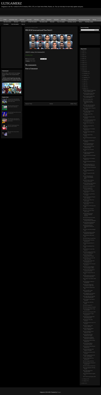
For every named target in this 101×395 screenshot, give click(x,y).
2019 (83, 64)
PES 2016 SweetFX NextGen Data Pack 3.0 (88, 241)
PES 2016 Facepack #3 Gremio (89, 217)
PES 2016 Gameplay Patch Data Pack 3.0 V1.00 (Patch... (89, 252)
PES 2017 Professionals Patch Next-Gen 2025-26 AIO (13, 126)
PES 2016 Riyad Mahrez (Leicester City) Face (88, 344)
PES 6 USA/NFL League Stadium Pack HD (88, 291)
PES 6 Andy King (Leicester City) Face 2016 (88, 112)
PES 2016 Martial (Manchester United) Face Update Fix (89, 223)
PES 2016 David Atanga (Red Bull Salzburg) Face (88, 317)
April (84, 86)
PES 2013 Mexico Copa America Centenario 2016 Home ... (89, 184)
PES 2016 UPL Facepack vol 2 (89, 186)
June (84, 83)
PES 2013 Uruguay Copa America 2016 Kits (88, 326)
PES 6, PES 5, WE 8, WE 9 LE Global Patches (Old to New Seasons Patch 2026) (11, 75)
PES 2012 (16, 21)
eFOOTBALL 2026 (13, 19)
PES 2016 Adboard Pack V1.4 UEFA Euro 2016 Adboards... (89, 165)
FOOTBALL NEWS (89, 21)
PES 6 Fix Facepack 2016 (88, 99)
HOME (5, 19)
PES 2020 (29, 19)
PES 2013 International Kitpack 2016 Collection (89, 197)
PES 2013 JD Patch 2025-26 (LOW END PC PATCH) (13, 106)
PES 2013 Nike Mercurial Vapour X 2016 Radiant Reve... (88, 177)
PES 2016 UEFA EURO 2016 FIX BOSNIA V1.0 (88, 261)
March (84, 88)
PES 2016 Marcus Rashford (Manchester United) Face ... (89, 338)
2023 (83, 56)
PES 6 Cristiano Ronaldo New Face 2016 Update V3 (89, 97)
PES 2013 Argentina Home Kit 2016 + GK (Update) (89, 356)
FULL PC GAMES (61, 21)
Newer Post (28, 103)
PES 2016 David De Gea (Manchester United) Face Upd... (88, 226)
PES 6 (42, 19)
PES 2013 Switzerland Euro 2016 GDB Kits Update (88, 144)
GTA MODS (6, 24)
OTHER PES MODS (32, 21)
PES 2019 (36, 19)
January (85, 380)
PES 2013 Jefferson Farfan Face (89, 365)
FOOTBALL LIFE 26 (72, 21)
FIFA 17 (80, 21)
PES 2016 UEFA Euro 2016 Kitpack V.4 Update (88, 350)
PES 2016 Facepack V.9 (87, 305)
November (85, 73)
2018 (83, 66)
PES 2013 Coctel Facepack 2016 (89, 311)
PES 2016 (23, 21)
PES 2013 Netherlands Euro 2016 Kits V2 (88, 359)
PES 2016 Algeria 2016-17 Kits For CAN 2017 (89, 309)
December (85, 71)
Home (51, 103)
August (84, 79)
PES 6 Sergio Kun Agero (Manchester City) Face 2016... (88, 102)
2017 (83, 68)
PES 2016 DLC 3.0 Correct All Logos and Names (89, 258)
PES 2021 (22, 19)
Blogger (59, 392)
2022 (83, 58)
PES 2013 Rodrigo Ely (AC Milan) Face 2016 (88, 332)
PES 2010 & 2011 (7, 21)
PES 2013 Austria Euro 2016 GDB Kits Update (88, 147)
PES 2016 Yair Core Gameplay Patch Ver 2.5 (89, 129)
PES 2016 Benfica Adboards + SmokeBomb (89, 282)
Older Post (73, 103)
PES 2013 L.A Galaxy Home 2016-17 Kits (88, 211)
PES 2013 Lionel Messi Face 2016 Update (88, 200)
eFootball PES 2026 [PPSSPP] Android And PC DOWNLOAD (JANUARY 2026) (14, 100)
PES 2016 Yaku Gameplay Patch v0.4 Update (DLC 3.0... (89, 120)
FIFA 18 (94, 19)
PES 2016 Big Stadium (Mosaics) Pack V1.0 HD (88, 255)
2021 (83, 60)
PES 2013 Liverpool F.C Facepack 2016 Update (88, 188)
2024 (83, 54)
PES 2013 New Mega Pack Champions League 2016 (88, 285)
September (85, 77)
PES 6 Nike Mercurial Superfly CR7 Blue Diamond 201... (89, 297)
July (84, 81)
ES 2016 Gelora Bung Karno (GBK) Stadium (88, 153)
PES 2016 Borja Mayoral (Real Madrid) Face (89, 341)
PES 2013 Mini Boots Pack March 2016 (88, 203)
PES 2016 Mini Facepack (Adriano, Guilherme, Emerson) (88, 214)
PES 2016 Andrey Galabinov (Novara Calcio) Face (88, 181)
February (85, 378)
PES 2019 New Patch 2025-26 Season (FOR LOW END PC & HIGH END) (14, 120)
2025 (83, 52)
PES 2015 (52, 21)
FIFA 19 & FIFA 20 (72, 19)
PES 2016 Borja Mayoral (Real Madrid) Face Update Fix (89, 233)
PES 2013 (63, 19)
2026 (83, 50)
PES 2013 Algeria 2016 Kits (88, 361)
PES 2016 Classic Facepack (88, 208)
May (84, 84)
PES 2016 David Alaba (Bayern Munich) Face (89, 347)
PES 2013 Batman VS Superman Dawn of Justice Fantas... (89, 91)
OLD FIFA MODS (15, 24)
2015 (83, 383)
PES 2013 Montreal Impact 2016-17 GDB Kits (88, 329)
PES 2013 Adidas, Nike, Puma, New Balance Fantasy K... (89, 94)
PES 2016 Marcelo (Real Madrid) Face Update (88, 335)
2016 (83, 69)
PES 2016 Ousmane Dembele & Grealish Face (89, 363)
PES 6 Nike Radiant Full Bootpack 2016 (87, 371)
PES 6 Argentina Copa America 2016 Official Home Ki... (89, 294)
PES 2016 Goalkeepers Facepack (89, 307)
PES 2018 (56, 19)
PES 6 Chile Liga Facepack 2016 (89, 376)
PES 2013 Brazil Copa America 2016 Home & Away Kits (89, 276)
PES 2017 (49, 19)
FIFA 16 (23, 24)
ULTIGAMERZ (11, 3)
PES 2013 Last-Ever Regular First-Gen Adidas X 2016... (88, 267)
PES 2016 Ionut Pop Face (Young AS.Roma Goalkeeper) (89, 220)
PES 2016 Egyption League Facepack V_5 (88, 314)
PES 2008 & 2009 (43, 21)
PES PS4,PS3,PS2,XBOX (84, 19)
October (85, 75)
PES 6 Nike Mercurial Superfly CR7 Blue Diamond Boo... (89, 106)
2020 (83, 62)
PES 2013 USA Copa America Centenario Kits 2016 (89, 270)
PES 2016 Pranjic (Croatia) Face (89, 238)
